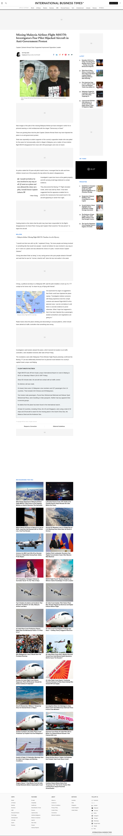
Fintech (33, 825)
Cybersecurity (34, 812)
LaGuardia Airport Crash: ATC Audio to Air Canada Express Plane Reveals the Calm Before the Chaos (58, 503)
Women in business (35, 817)
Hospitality (33, 802)
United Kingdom (75, 807)
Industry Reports (35, 827)
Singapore (74, 805)
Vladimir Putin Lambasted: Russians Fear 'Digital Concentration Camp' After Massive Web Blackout (58, 555)
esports (33, 820)
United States (75, 810)
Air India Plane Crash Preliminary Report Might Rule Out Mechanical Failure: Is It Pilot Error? (29, 630)
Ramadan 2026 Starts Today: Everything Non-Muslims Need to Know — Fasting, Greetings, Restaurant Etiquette (88, 63)
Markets (45, 8)
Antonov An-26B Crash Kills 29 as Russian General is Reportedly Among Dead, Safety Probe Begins (29, 555)
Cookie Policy (54, 810)
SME (57, 8)
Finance (33, 810)
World (32, 8)
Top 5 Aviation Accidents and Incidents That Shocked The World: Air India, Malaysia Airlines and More (29, 604)
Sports (12, 822)
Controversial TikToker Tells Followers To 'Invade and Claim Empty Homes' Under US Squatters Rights (88, 104)
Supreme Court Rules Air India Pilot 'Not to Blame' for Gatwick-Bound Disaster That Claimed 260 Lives (58, 733)
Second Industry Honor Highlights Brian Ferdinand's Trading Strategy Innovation (88, 208)
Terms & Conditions (55, 805)
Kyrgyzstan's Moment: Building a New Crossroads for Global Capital (88, 198)
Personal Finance (65, 8)
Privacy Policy (54, 807)
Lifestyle (88, 8)
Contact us (53, 802)
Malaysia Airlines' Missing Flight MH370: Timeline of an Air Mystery (38, 237)
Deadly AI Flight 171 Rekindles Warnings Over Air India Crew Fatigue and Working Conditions (29, 759)
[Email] (68, 54)
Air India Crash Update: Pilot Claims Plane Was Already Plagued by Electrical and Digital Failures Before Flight (59, 604)
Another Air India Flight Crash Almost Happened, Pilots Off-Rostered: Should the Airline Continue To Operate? (28, 682)
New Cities (33, 822)
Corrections (54, 812)
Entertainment (80, 8)
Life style (13, 820)
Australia (74, 800)
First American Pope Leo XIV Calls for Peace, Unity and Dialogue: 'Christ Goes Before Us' (88, 85)
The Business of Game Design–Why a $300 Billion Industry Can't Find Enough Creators (88, 217)
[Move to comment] (71, 54)
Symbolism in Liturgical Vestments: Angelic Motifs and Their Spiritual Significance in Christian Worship (88, 189)
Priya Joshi (26, 52)
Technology (13, 815)
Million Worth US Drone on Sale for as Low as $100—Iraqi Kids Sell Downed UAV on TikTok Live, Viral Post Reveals (29, 529)
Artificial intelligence (35, 815)
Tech (73, 8)
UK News (38, 8)
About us (53, 800)
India (73, 802)
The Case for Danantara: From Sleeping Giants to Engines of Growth (88, 225)
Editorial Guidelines (59, 426)
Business (51, 8)
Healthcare (33, 805)
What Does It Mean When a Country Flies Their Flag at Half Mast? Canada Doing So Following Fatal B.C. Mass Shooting (88, 74)
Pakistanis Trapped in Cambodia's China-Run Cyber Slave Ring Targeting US (88, 94)
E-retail (33, 800)
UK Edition (101, 8)
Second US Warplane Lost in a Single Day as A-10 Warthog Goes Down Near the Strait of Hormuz (59, 529)
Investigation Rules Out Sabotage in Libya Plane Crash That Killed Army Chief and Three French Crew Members (59, 707)
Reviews (95, 8)
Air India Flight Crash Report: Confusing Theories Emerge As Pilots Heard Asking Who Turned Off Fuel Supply (59, 682)
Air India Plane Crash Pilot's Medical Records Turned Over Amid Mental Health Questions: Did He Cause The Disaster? (59, 656)
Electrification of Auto (36, 807)
